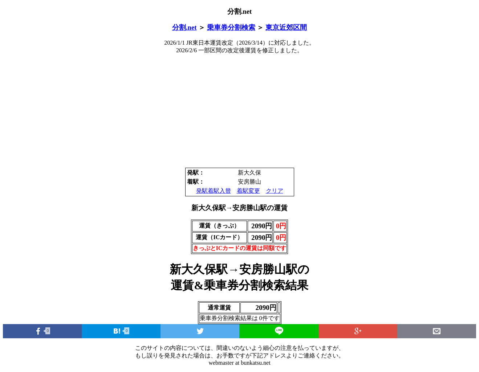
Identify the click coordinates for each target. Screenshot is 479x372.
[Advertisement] (240, 111)
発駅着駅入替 (213, 191)
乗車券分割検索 (231, 27)
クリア (274, 191)
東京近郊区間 (286, 27)
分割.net (184, 27)
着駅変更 (248, 191)
